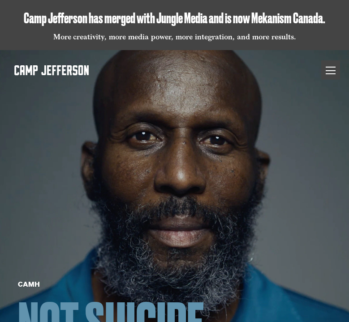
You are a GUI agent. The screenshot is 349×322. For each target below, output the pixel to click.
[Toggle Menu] (330, 70)
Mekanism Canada (287, 18)
